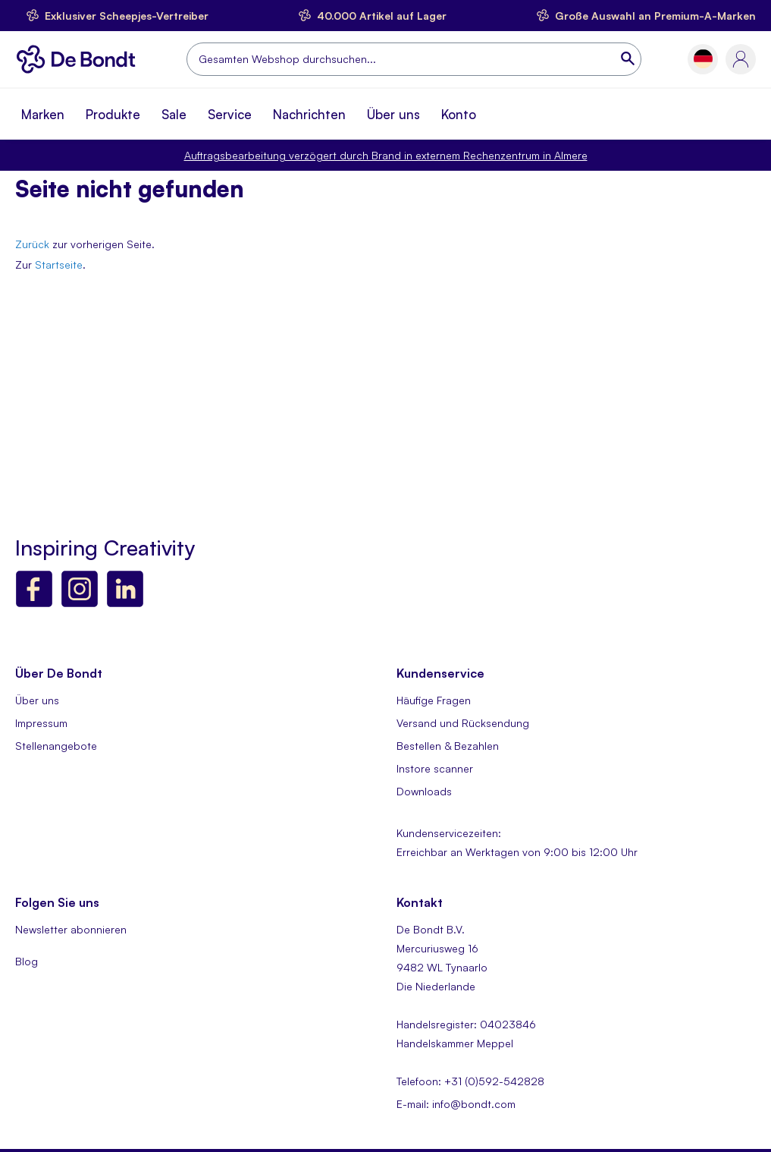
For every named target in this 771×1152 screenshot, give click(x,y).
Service (230, 114)
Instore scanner (434, 768)
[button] (703, 58)
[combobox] (413, 59)
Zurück (32, 244)
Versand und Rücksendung (462, 722)
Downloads (424, 791)
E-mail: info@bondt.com (456, 1103)
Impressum (41, 722)
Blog (26, 961)
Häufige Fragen (433, 700)
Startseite (59, 264)
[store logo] (79, 59)
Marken (42, 114)
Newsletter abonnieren (71, 929)
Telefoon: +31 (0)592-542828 (470, 1081)
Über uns (393, 114)
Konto (458, 114)
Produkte (113, 114)
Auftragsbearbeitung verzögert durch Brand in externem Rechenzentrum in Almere (386, 155)
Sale (173, 114)
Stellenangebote (56, 745)
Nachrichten (309, 114)
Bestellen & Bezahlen (447, 745)
